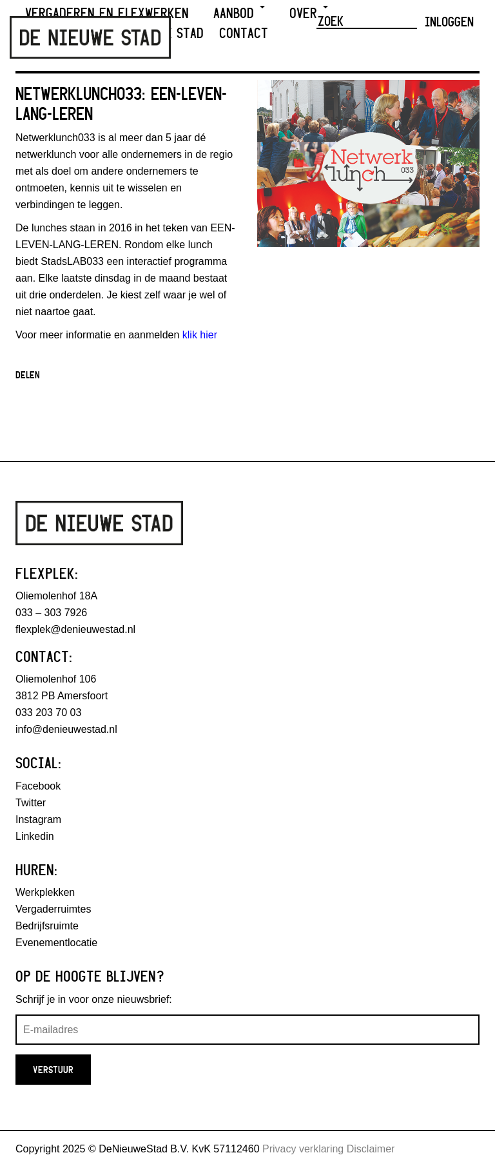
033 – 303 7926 (51, 612)
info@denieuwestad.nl (66, 729)
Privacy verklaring (303, 1148)
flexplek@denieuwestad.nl (75, 629)
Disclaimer (371, 1148)
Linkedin (34, 836)
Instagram (38, 819)
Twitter (30, 802)
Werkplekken (45, 892)
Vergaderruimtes (53, 909)
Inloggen (449, 21)
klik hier (199, 334)
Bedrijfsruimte (47, 925)
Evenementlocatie (56, 942)
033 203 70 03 (48, 712)
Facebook (38, 786)
